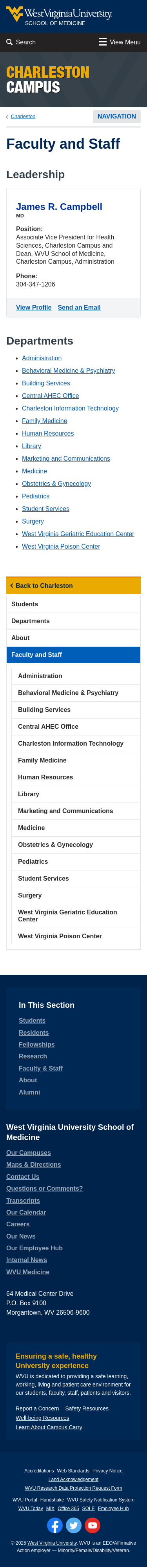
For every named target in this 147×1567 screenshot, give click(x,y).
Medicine (34, 471)
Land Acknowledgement (73, 1479)
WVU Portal (25, 1500)
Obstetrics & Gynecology (56, 483)
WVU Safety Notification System (100, 1500)
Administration (42, 358)
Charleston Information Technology (70, 408)
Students (24, 604)
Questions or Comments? (44, 1188)
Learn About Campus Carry (49, 1427)
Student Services (45, 508)
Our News (21, 1236)
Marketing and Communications (66, 458)
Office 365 (68, 1508)
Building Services (46, 383)
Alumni (29, 1092)
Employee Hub (113, 1508)
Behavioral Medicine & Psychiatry (68, 370)
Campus (48, 79)
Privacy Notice (108, 1471)
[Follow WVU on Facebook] (55, 1525)
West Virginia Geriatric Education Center (78, 534)
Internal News (26, 1260)
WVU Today (30, 1508)
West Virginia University (51, 1543)
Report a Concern (37, 1408)
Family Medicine (44, 421)
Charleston (23, 116)
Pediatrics (35, 496)
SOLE (88, 1508)
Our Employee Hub (34, 1248)
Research (33, 1056)
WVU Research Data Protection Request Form (73, 1488)
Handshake (52, 1500)
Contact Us (22, 1176)
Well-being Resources (42, 1418)
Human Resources (48, 433)
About (20, 638)
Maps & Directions (33, 1164)
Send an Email (80, 307)
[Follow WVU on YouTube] (92, 1525)
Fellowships (37, 1044)
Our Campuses (28, 1152)
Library (31, 446)
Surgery (33, 521)
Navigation (117, 116)
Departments (30, 621)
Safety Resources (87, 1408)
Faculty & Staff (41, 1068)
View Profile (35, 307)
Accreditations (39, 1471)
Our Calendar (26, 1212)
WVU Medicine (27, 1272)
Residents (34, 1032)
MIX (50, 1508)
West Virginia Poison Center (61, 546)
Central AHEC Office (50, 395)
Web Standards (73, 1471)
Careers (18, 1224)
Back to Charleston (44, 585)
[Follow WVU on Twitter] (74, 1525)
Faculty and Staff (36, 654)
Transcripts (23, 1200)
